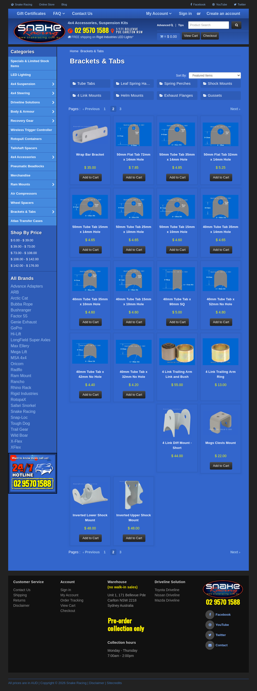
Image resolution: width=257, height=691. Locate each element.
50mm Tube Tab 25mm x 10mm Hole (133, 230)
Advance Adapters (27, 286)
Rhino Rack (21, 388)
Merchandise (20, 175)
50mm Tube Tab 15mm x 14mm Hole (89, 230)
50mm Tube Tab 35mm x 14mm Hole (177, 157)
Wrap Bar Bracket (90, 155)
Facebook (198, 4)
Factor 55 (19, 316)
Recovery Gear (32, 120)
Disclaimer (21, 609)
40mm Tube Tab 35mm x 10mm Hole (89, 303)
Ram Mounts (32, 184)
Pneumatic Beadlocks (27, 166)
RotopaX (18, 399)
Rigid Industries (24, 393)
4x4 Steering (32, 93)
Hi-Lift (16, 334)
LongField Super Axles (30, 340)
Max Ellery (20, 346)
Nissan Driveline (167, 599)
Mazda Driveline (167, 604)
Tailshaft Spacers (24, 148)
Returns (19, 604)
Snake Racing (21, 4)
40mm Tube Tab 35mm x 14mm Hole (220, 230)
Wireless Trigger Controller (31, 130)
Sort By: (181, 75)
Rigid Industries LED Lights (114, 37)
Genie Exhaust (24, 322)
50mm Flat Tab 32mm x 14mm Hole (220, 157)
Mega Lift (19, 352)
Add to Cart (91, 178)
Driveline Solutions (32, 102)
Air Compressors (24, 193)
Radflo (16, 370)
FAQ (58, 13)
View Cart (193, 37)
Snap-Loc (19, 417)
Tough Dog (20, 423)
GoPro (16, 328)
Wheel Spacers (22, 203)
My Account (158, 13)
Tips (181, 25)
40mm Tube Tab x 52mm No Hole (220, 303)
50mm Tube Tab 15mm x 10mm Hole (177, 230)
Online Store (47, 4)
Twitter (240, 4)
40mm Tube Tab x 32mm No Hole (134, 376)
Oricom (17, 364)
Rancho (17, 382)
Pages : (74, 109)
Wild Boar (19, 435)
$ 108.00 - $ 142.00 (25, 259)
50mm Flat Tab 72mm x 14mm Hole (134, 157)
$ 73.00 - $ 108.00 (24, 253)
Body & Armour (32, 111)
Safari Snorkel (23, 405)
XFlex (16, 447)
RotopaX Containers (26, 139)
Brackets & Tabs (32, 211)
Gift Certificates (31, 13)
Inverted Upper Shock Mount (133, 521)
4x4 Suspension (32, 84)
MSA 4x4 (19, 358)
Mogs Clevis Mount (220, 446)
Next (235, 109)
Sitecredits (114, 687)
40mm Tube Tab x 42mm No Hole (90, 376)
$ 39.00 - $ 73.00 (23, 246)
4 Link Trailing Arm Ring (221, 376)
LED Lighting (21, 75)
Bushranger (21, 310)
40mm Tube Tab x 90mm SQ (177, 303)
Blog (64, 4)
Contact (216, 649)
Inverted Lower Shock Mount (90, 521)
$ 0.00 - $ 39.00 (22, 240)
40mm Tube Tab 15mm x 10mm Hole (133, 303)
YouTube (219, 4)
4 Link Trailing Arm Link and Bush (177, 376)
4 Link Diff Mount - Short (177, 448)
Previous (91, 109)
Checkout (216, 37)
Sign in (185, 13)
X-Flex (16, 441)
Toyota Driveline (167, 594)
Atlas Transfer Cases (27, 221)
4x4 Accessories (32, 157)
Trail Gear (19, 429)
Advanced (165, 25)
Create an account (223, 13)
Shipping (20, 599)
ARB (15, 292)
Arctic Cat (19, 298)
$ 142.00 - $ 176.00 (25, 265)
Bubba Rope (22, 304)
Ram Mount (21, 376)
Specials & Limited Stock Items (30, 63)
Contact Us (82, 13)
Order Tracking (72, 604)
